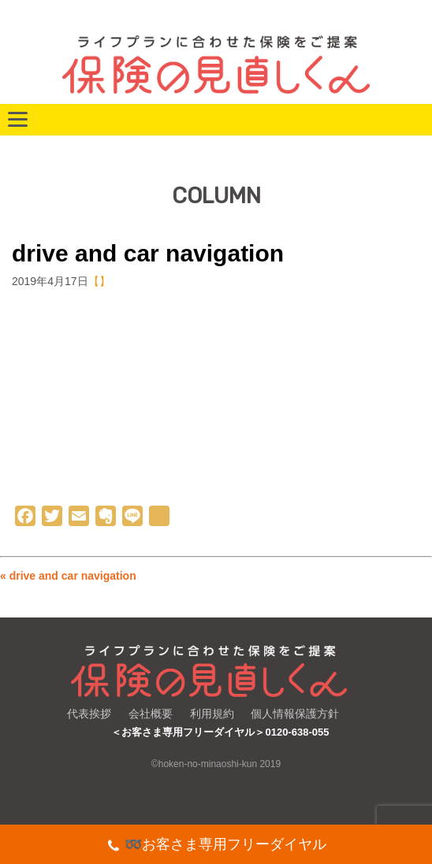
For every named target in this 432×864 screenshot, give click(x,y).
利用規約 (212, 713)
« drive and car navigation (68, 575)
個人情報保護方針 (295, 713)
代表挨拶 (89, 713)
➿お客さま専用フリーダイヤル (216, 846)
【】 (99, 281)
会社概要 (150, 713)
